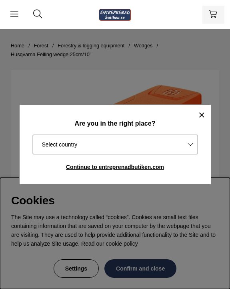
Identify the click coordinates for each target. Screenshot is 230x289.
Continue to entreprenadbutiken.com (115, 167)
